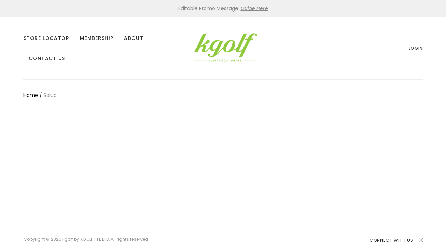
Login (416, 48)
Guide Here (254, 8)
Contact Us (47, 58)
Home (30, 95)
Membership (97, 38)
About (133, 38)
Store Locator (46, 38)
